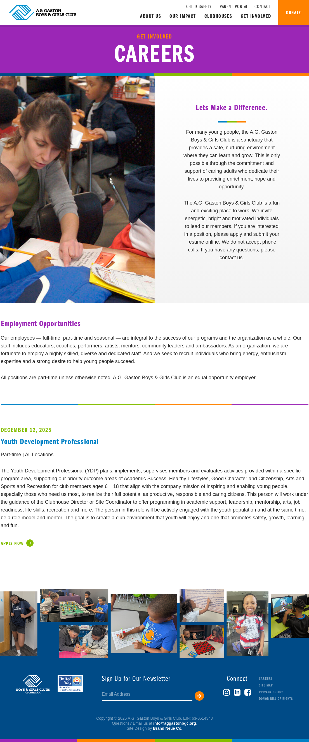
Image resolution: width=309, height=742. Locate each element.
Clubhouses (218, 16)
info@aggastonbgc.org (174, 723)
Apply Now (12, 543)
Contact (262, 6)
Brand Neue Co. (167, 728)
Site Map (266, 685)
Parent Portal (234, 6)
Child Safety (199, 6)
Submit (199, 696)
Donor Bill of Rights (276, 699)
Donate (293, 13)
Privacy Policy (271, 692)
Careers (265, 679)
